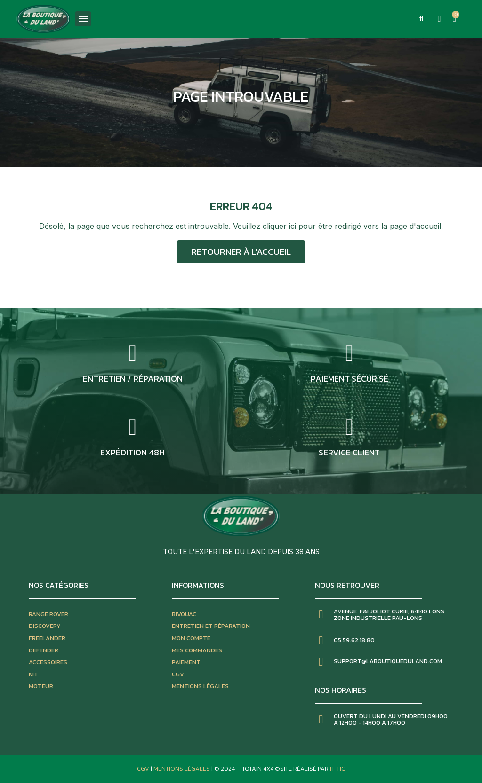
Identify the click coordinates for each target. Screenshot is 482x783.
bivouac (184, 614)
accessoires (48, 662)
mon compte (191, 638)
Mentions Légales (182, 768)
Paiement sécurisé (349, 378)
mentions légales (200, 685)
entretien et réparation (211, 625)
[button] (421, 19)
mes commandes (197, 650)
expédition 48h (132, 452)
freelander (47, 638)
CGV (178, 674)
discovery (45, 625)
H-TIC (337, 768)
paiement (186, 662)
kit (33, 674)
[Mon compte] (439, 18)
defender (43, 650)
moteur (41, 685)
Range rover (48, 614)
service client (349, 452)
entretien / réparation (133, 378)
